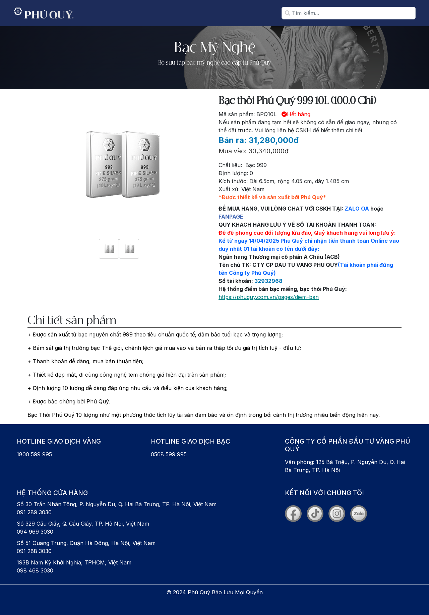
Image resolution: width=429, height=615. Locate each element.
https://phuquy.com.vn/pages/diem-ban (269, 297)
